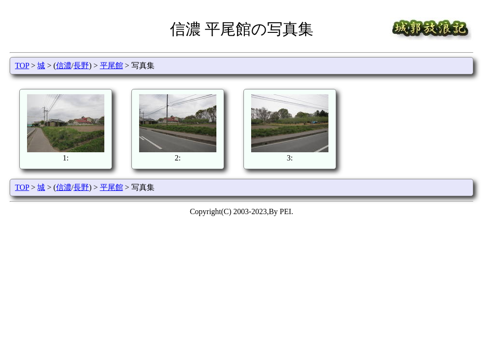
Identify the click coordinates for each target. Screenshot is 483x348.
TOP (22, 65)
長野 (81, 65)
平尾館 (111, 65)
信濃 (63, 65)
